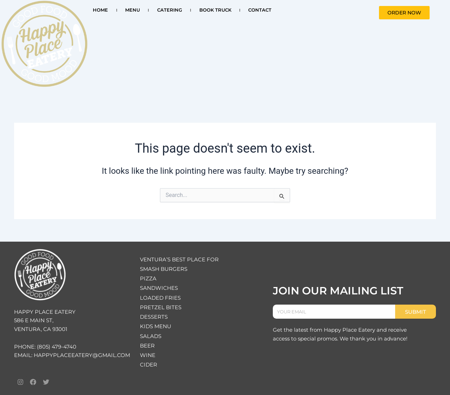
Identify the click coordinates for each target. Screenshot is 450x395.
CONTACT (259, 10)
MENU (132, 10)
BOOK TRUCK (215, 10)
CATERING (169, 10)
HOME (100, 10)
